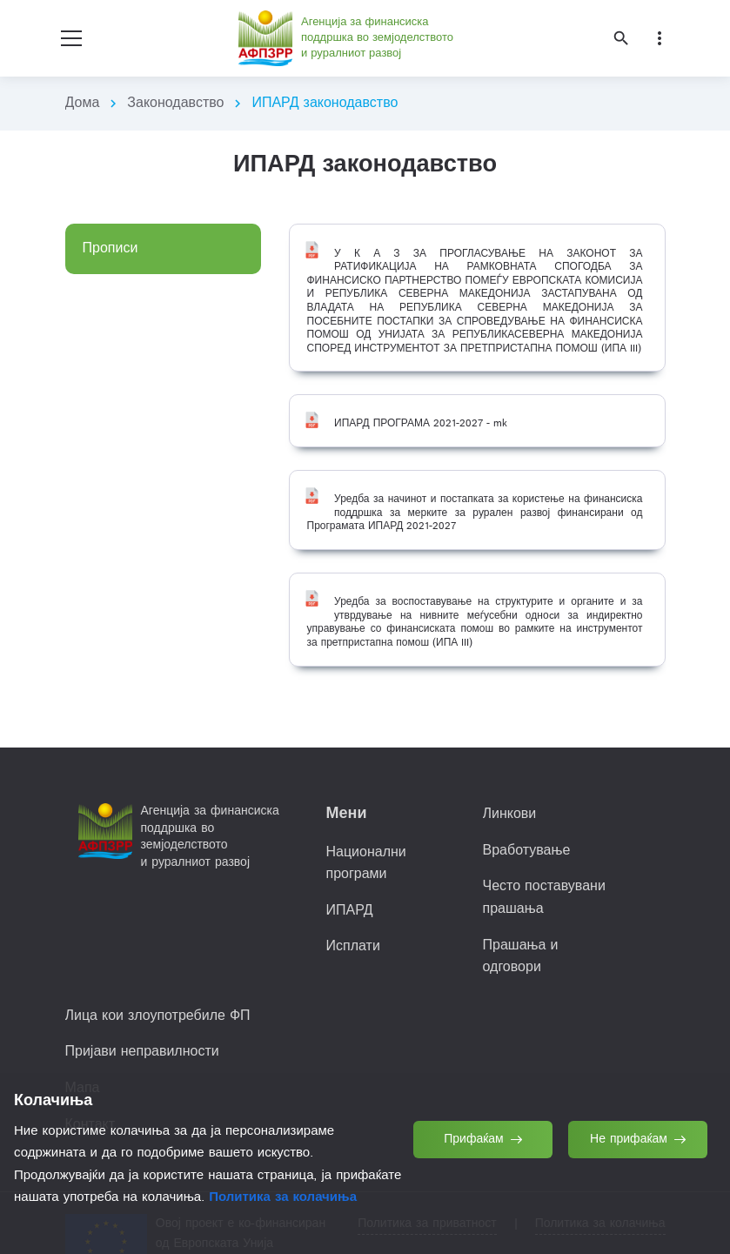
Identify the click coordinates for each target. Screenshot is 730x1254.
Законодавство (175, 103)
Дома (82, 103)
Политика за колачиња (283, 1197)
